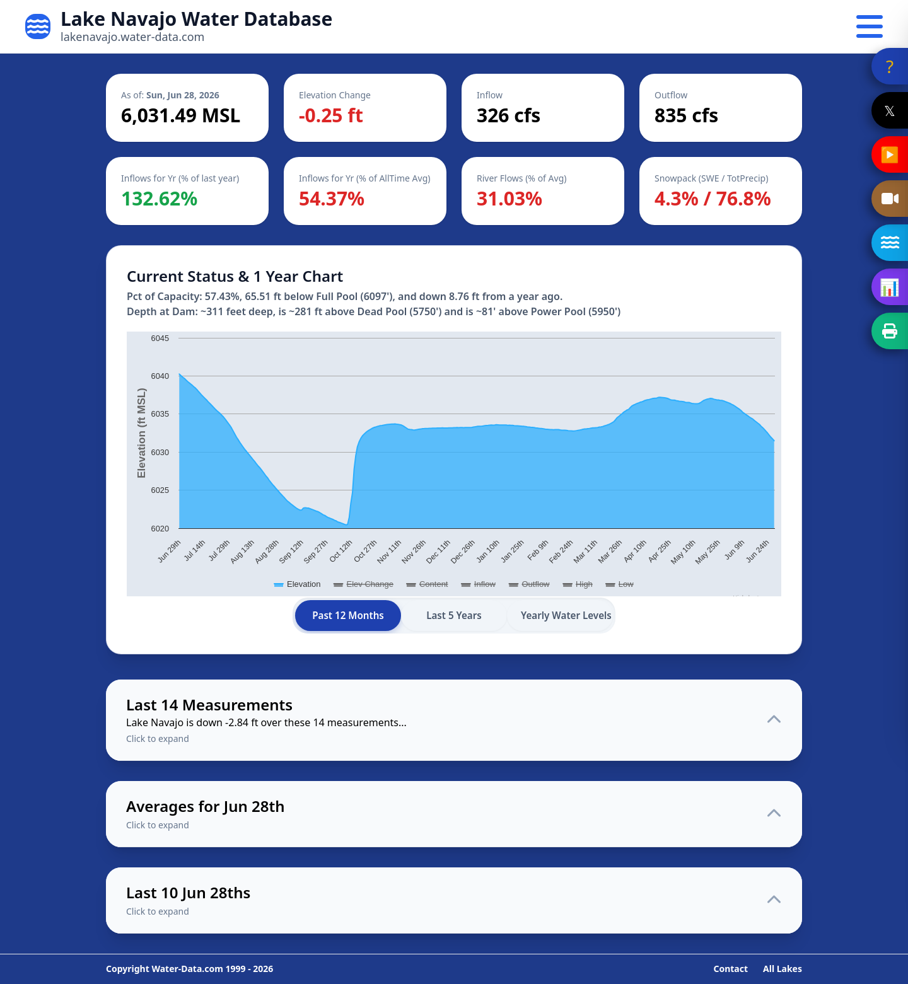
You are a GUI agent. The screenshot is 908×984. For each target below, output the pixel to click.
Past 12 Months (348, 615)
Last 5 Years (454, 615)
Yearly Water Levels (566, 615)
